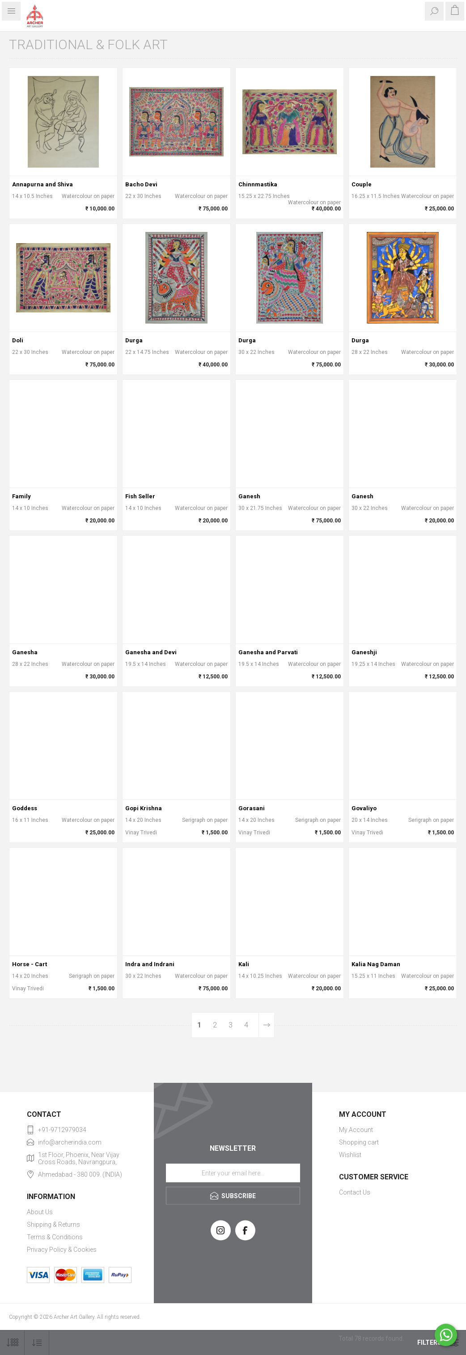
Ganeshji (364, 652)
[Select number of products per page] (12, 1342)
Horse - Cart (29, 964)
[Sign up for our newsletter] (233, 1172)
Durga (134, 340)
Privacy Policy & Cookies (62, 1249)
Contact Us (354, 1192)
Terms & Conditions (55, 1237)
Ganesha (25, 652)
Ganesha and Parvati (268, 652)
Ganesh (249, 496)
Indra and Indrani (149, 964)
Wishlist (350, 1154)
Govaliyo (364, 808)
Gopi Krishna (143, 808)
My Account (356, 1129)
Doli (17, 340)
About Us (40, 1212)
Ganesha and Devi (151, 652)
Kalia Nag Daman (376, 964)
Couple (362, 184)
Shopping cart (359, 1142)
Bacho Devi (141, 184)
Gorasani (251, 808)
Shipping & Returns (53, 1224)
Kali (243, 964)
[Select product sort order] (37, 1342)
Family (21, 496)
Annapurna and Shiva (42, 184)
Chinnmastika (257, 184)
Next (266, 1025)
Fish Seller (140, 496)
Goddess (24, 808)
